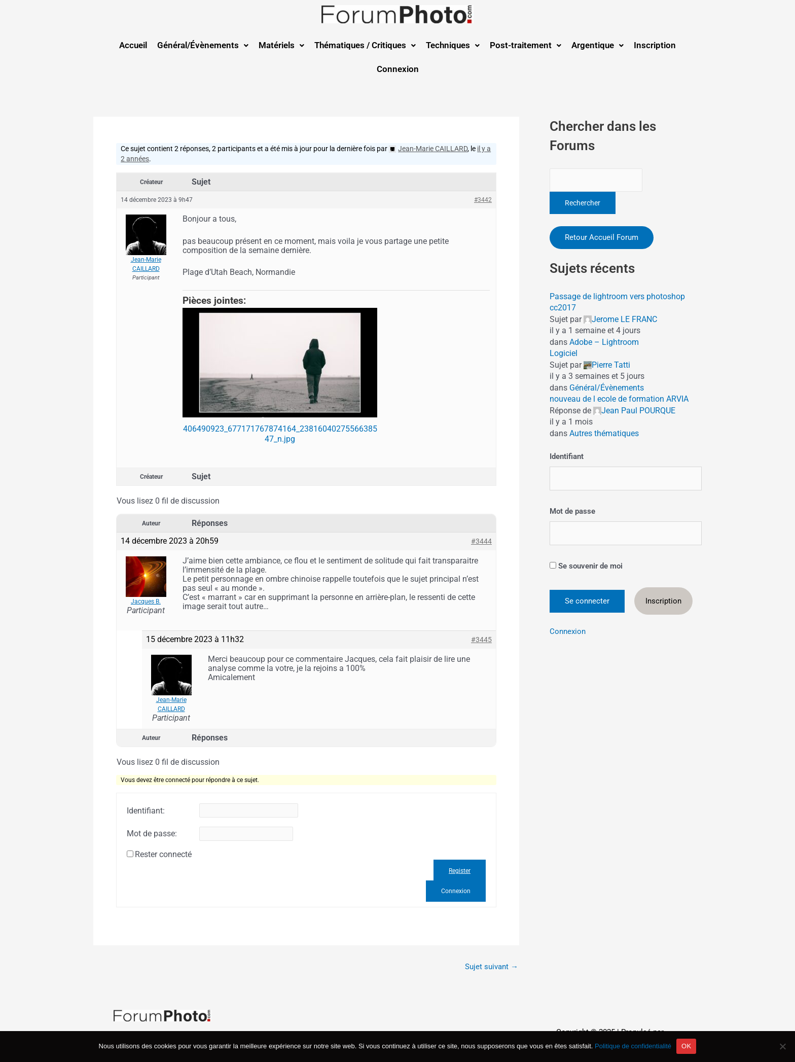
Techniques (453, 45)
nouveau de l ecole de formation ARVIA (619, 399)
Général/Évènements (202, 45)
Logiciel (563, 353)
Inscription (655, 45)
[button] (203, 45)
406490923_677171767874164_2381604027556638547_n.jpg (280, 434)
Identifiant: (146, 811)
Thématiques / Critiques (365, 45)
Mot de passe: (152, 833)
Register (460, 870)
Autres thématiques (604, 433)
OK (686, 1046)
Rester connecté (163, 854)
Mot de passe (572, 511)
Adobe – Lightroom (604, 342)
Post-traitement (525, 45)
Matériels (281, 45)
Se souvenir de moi (586, 566)
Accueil (133, 45)
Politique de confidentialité (633, 1046)
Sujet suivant (491, 967)
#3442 (483, 199)
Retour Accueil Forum (601, 237)
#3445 (481, 639)
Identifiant (567, 456)
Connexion (398, 69)
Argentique (597, 45)
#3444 (481, 541)
